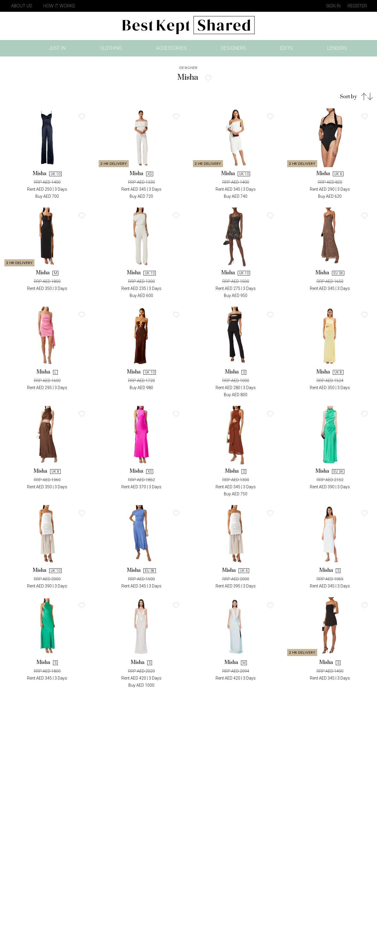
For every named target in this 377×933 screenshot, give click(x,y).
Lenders (337, 48)
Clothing (111, 48)
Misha (47, 173)
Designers (233, 48)
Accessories (171, 48)
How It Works (59, 6)
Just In (59, 49)
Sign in (333, 6)
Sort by (348, 97)
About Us (21, 6)
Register (357, 6)
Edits (286, 48)
